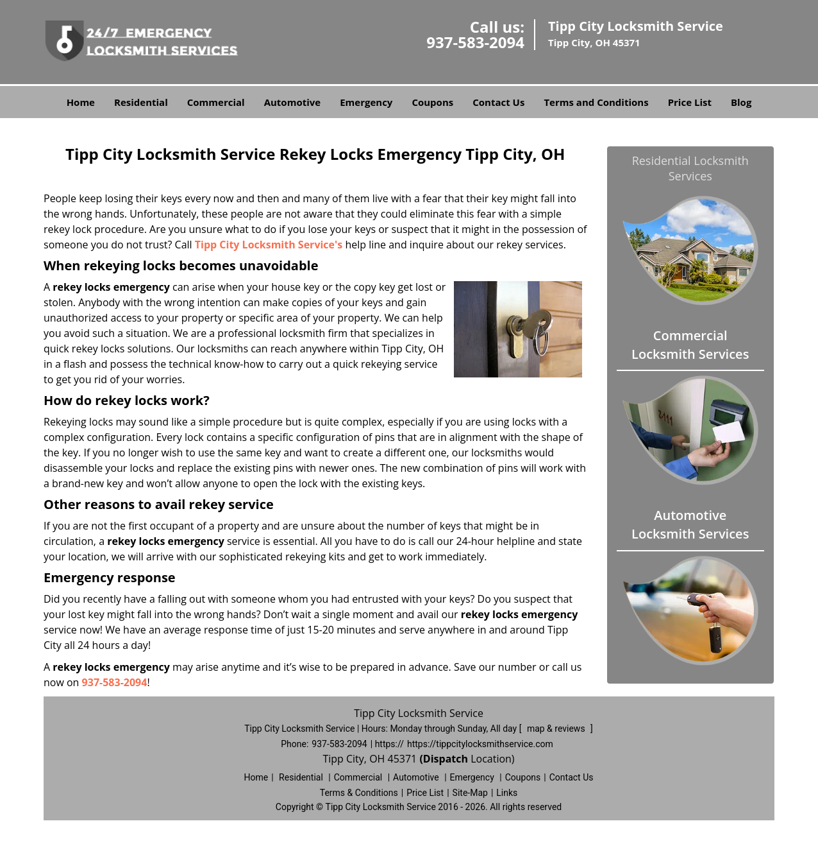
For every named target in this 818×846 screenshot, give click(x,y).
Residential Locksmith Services (690, 168)
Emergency (366, 102)
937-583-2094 (475, 42)
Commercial (216, 102)
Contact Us (498, 102)
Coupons (432, 102)
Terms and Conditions (596, 102)
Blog (741, 102)
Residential (141, 102)
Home (81, 102)
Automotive (292, 102)
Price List (690, 102)
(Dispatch (445, 759)
